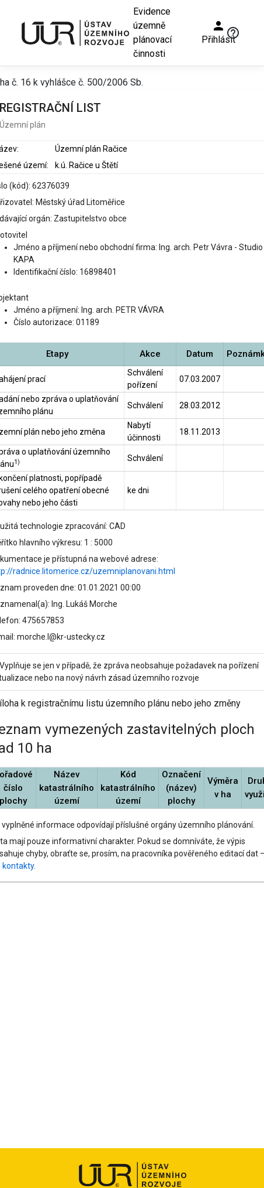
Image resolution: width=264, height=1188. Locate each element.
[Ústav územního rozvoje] (74, 32)
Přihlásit (218, 32)
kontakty (18, 865)
